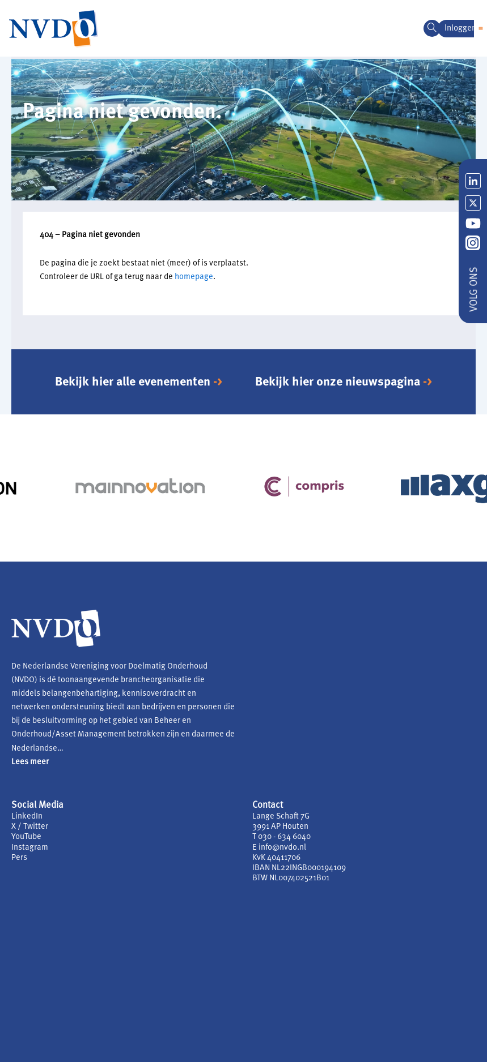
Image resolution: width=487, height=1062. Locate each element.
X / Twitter (29, 827)
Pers (19, 858)
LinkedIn (27, 816)
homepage (194, 277)
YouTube (26, 837)
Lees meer (30, 762)
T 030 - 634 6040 (281, 837)
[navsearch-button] (432, 28)
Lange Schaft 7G (281, 816)
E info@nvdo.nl (279, 847)
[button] (480, 28)
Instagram (29, 847)
